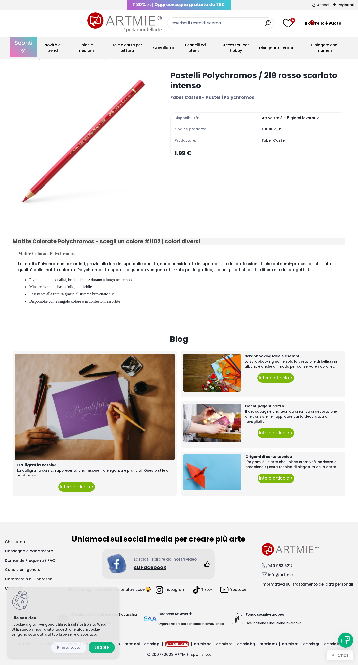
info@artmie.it (282, 574)
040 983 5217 (280, 565)
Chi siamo (15, 541)
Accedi (323, 4)
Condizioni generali (24, 569)
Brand (289, 47)
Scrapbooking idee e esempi (272, 356)
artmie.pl (152, 643)
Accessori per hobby (236, 47)
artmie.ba (203, 643)
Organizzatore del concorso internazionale (191, 624)
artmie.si (132, 643)
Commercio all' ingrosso (28, 579)
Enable (101, 647)
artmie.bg (246, 643)
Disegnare (269, 47)
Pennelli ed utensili (195, 47)
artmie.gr (311, 643)
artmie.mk (268, 643)
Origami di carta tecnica (268, 456)
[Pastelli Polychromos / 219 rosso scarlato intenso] (83, 141)
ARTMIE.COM (177, 643)
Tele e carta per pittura (127, 47)
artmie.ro (224, 643)
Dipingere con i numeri (325, 47)
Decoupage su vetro (264, 406)
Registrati (346, 4)
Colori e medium (86, 47)
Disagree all (69, 647)
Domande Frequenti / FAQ (30, 560)
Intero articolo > (76, 487)
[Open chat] (345, 640)
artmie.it (331, 643)
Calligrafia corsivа (37, 465)
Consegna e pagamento (29, 551)
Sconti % (23, 47)
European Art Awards (175, 613)
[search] (230, 25)
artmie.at (290, 643)
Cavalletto (163, 47)
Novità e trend (53, 47)
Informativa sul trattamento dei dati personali (307, 584)
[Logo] (50, 22)
